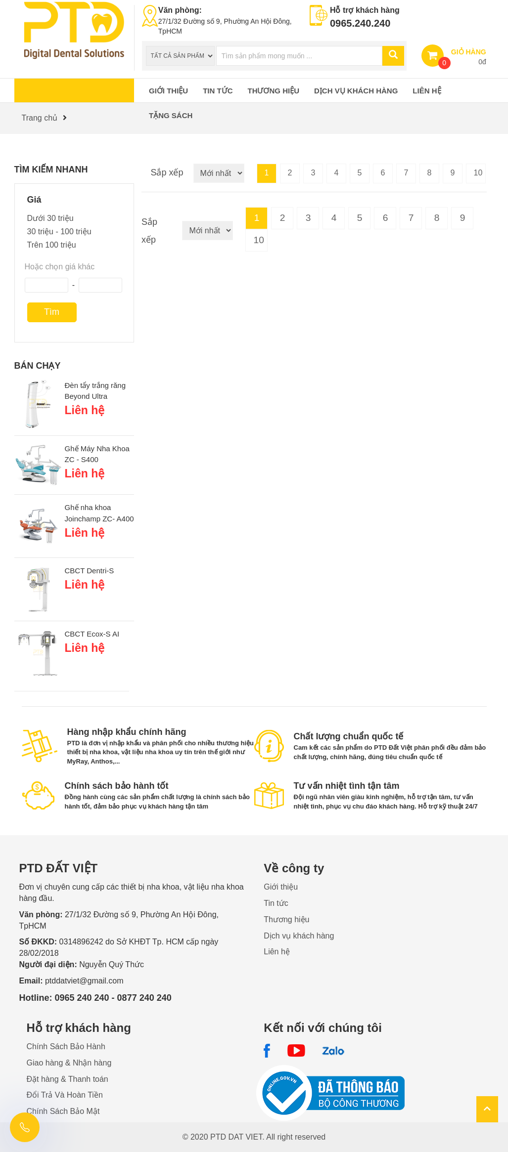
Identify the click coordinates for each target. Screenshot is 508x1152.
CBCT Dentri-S (89, 570)
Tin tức (217, 90)
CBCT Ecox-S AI (92, 634)
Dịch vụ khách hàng (356, 90)
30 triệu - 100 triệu (59, 231)
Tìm (51, 312)
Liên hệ (427, 90)
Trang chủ (40, 118)
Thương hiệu (274, 90)
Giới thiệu (168, 90)
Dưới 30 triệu (50, 218)
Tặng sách (170, 115)
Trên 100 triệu (51, 245)
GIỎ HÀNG (468, 52)
